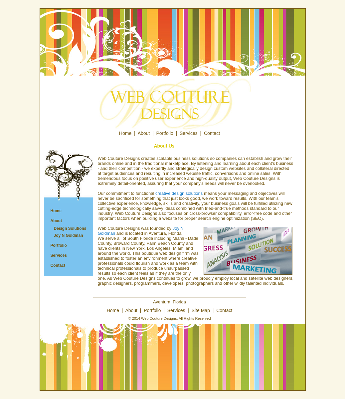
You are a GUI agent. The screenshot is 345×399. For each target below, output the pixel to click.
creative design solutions (179, 193)
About (144, 133)
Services (189, 133)
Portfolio (164, 133)
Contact (212, 133)
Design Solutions (70, 228)
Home (125, 133)
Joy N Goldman (68, 235)
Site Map (201, 310)
